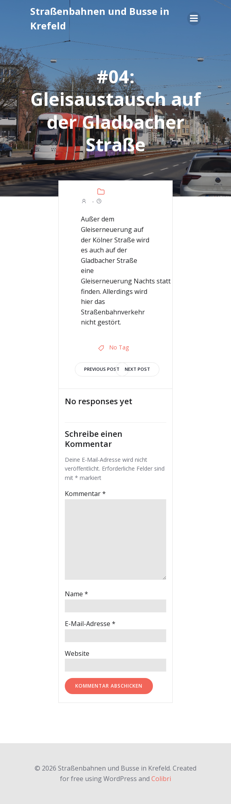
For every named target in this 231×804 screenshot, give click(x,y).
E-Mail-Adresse (90, 623)
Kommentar (85, 493)
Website (77, 653)
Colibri (161, 778)
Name (76, 593)
